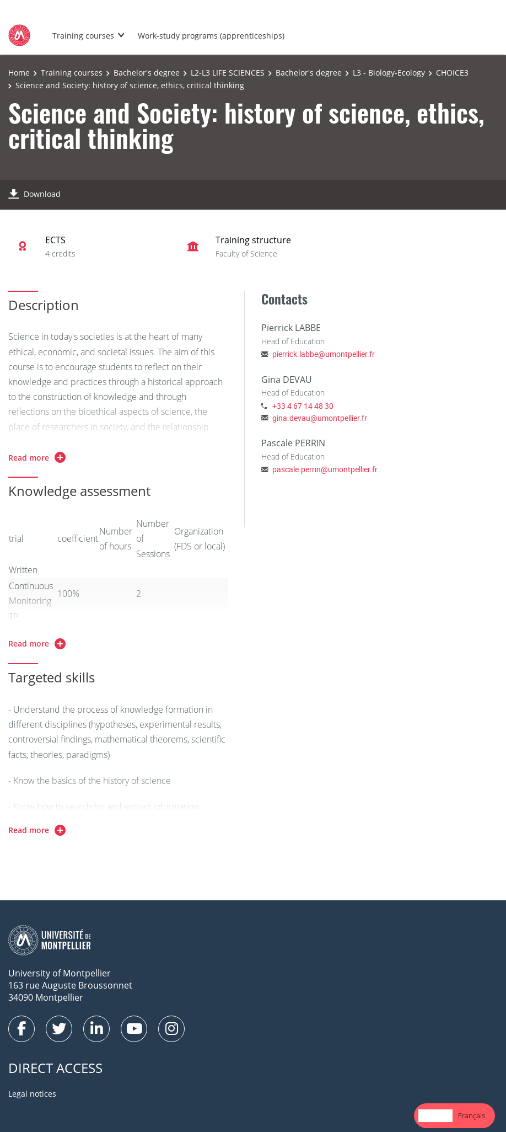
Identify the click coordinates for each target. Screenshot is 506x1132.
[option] (472, 1115)
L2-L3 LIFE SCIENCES (228, 72)
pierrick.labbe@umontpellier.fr (323, 354)
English (435, 1115)
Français (471, 1115)
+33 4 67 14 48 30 (302, 406)
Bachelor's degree (147, 72)
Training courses (83, 35)
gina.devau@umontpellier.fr (319, 418)
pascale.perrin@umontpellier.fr (325, 469)
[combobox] (435, 1115)
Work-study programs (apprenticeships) (211, 35)
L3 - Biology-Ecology (389, 72)
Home (19, 72)
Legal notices (32, 1093)
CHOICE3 (452, 72)
